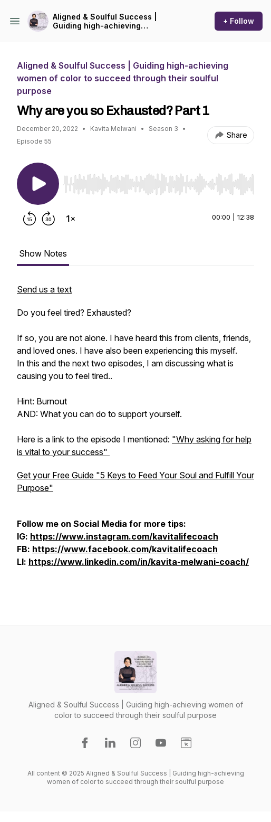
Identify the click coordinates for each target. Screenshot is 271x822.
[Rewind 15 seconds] (29, 218)
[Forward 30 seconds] (48, 218)
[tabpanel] (135, 437)
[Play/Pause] (38, 184)
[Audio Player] (158, 181)
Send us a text (44, 289)
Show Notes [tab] (43, 253)
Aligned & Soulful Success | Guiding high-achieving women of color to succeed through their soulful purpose (105, 21)
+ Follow (238, 20)
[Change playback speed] (70, 218)
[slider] (158, 184)
